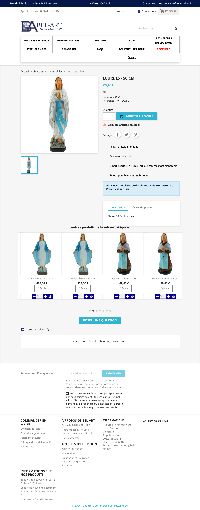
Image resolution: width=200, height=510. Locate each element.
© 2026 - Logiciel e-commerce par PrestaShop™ (100, 505)
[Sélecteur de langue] (123, 11)
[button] (90, 310)
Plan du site (27, 446)
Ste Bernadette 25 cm (124, 278)
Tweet (126, 134)
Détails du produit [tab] (142, 207)
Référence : (109, 100)
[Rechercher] (158, 28)
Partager (117, 134)
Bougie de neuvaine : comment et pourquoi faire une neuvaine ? (38, 491)
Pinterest (135, 134)
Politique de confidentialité (36, 442)
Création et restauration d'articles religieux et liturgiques (75, 461)
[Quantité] (107, 116)
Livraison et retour (31, 428)
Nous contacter (70, 437)
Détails (41, 288)
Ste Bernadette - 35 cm (165, 278)
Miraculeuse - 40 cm (83, 278)
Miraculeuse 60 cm (42, 278)
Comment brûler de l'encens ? (38, 499)
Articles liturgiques (72, 449)
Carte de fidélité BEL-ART (76, 425)
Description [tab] (117, 207)
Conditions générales (33, 433)
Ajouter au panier (136, 116)
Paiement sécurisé (31, 437)
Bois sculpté (68, 453)
